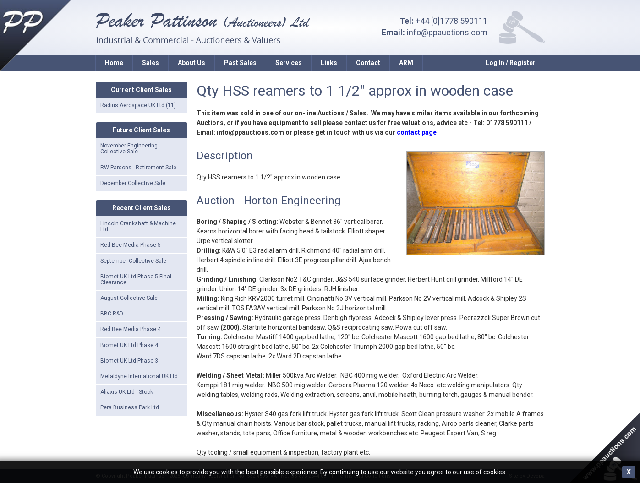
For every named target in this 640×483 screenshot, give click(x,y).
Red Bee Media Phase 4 (130, 329)
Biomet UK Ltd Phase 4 (129, 345)
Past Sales (240, 62)
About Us (191, 62)
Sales (150, 62)
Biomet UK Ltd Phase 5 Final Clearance (135, 279)
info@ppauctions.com (447, 32)
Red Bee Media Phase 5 (130, 245)
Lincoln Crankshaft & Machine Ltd (138, 226)
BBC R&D (111, 313)
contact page (417, 132)
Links (329, 62)
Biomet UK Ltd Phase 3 (129, 361)
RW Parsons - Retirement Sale (138, 167)
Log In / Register (511, 62)
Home (114, 62)
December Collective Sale (132, 183)
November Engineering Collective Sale (129, 148)
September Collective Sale (133, 261)
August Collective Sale (129, 298)
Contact (368, 62)
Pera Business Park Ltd (129, 407)
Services (288, 62)
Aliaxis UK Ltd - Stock (126, 392)
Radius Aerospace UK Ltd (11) (138, 105)
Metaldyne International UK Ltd (139, 376)
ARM (406, 62)
